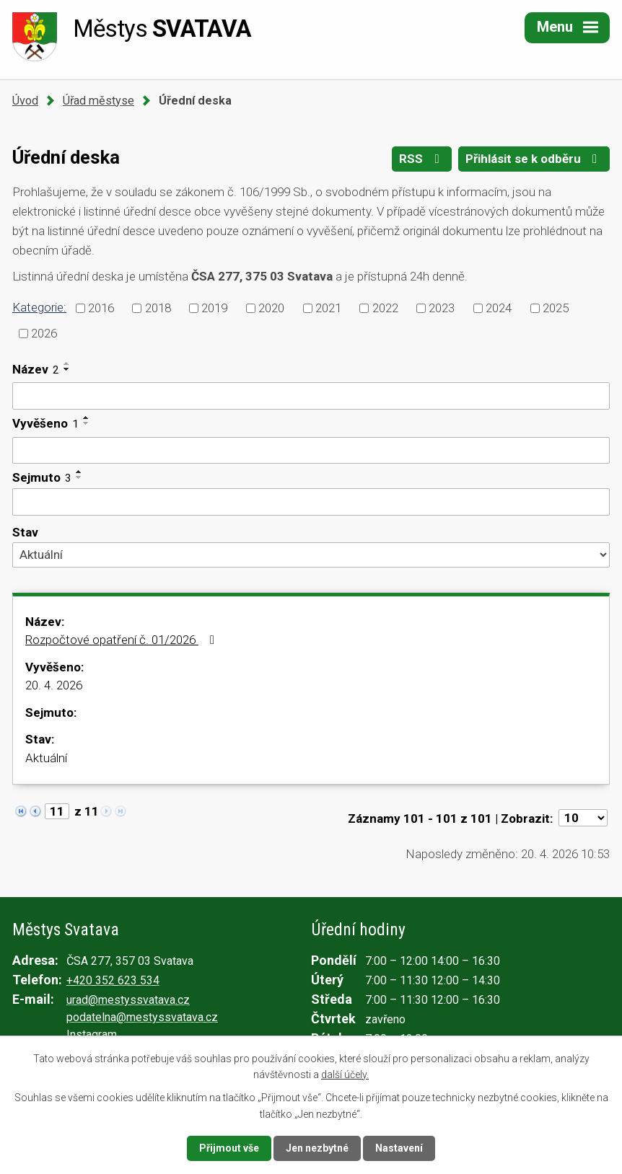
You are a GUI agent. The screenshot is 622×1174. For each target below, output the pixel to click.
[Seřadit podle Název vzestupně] (67, 363)
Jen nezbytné (317, 1148)
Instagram (91, 1034)
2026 (44, 332)
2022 (385, 308)
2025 (556, 308)
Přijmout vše (229, 1148)
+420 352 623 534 (112, 980)
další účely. (345, 1074)
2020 (271, 308)
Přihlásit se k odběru (534, 158)
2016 (101, 308)
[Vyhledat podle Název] (311, 396)
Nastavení (399, 1148)
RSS (421, 158)
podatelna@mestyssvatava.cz (142, 1017)
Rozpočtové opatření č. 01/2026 (122, 639)
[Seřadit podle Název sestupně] (67, 369)
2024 (499, 308)
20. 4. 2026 (53, 685)
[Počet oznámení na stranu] (583, 817)
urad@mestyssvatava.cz (128, 1000)
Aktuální (46, 758)
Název (35, 369)
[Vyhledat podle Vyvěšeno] (311, 450)
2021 (328, 308)
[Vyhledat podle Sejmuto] (311, 502)
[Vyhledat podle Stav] (311, 554)
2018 (158, 308)
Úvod (25, 100)
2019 (214, 308)
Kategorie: (39, 307)
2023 (442, 308)
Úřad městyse (98, 100)
